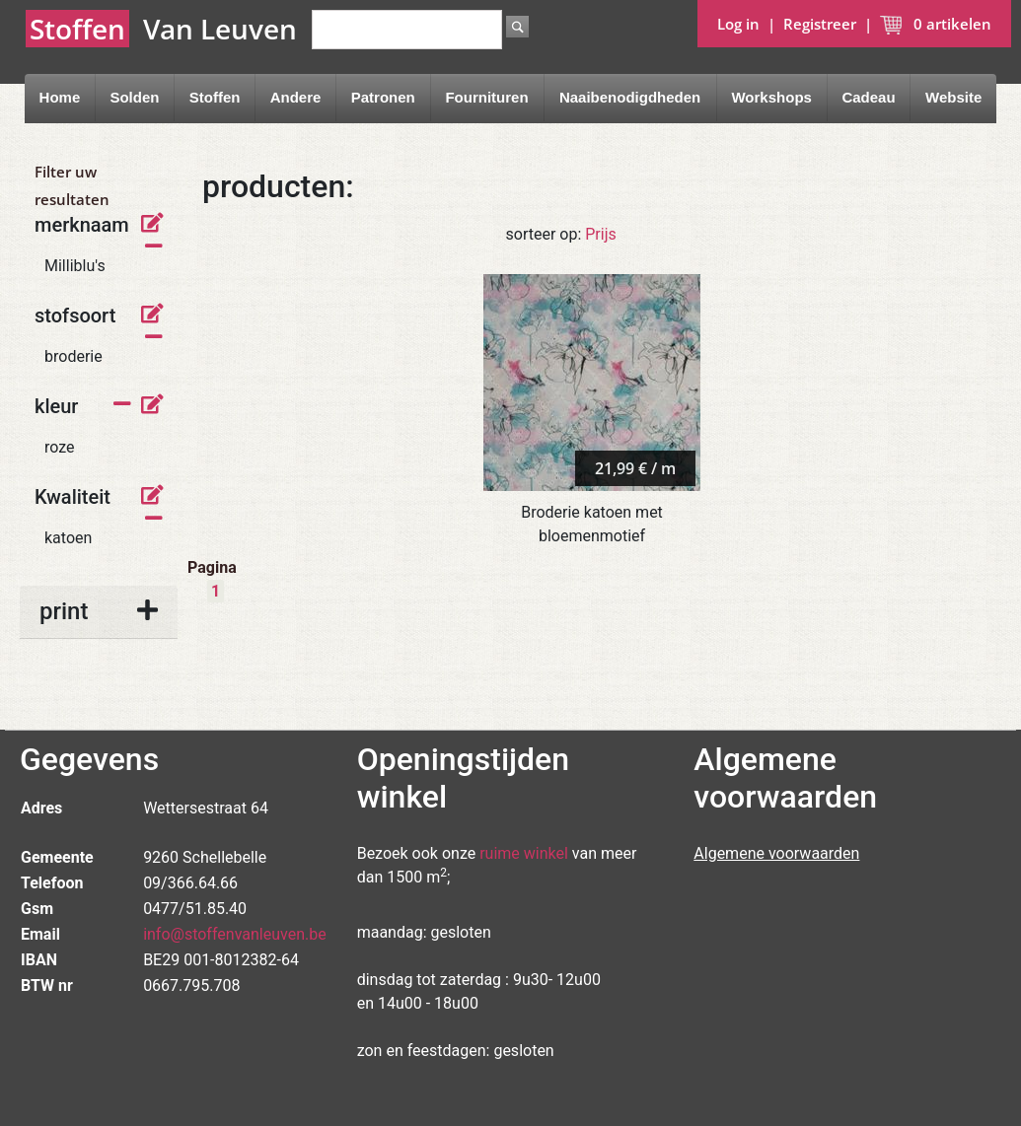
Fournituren (486, 97)
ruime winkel (523, 853)
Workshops (771, 97)
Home (60, 97)
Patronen (383, 97)
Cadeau (868, 97)
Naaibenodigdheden (629, 97)
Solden (134, 97)
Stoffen (215, 97)
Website (953, 97)
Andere (296, 97)
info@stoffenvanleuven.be (235, 934)
